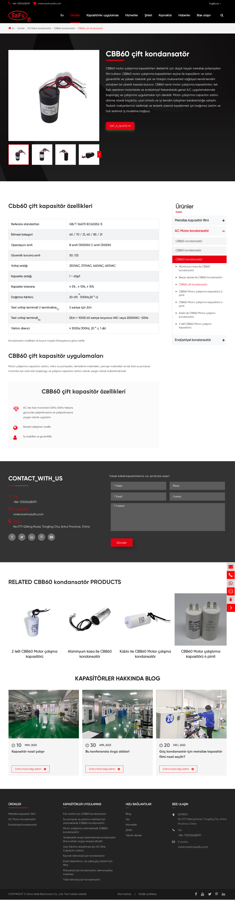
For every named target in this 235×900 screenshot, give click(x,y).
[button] (99, 154)
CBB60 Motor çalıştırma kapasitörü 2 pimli (200, 293)
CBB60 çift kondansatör (90, 28)
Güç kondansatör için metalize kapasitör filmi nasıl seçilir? (190, 754)
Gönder (122, 542)
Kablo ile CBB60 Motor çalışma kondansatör (197, 314)
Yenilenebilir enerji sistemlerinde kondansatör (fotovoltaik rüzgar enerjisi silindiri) (89, 839)
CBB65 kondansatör (189, 241)
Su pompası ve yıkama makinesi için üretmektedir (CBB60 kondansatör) (84, 821)
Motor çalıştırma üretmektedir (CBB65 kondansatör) (85, 830)
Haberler (184, 15)
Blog (128, 814)
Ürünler (75, 15)
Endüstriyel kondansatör (193, 340)
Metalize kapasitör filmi (192, 220)
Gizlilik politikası (148, 894)
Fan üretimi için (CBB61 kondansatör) (84, 814)
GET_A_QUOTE (120, 126)
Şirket (148, 15)
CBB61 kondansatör (189, 250)
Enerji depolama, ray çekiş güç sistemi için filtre (88, 863)
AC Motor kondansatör (39, 28)
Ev (62, 15)
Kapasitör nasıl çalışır (28, 751)
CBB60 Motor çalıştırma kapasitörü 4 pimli (201, 304)
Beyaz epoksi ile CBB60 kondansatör (200, 277)
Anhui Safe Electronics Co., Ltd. (45, 894)
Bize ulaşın (204, 15)
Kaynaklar (165, 15)
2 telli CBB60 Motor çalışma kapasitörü (195, 325)
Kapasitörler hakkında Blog (117, 678)
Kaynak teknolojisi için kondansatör (84, 856)
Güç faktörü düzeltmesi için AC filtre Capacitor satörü (84, 848)
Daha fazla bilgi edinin (30, 769)
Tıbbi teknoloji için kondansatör (81, 879)
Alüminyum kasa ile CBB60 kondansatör (194, 268)
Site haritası (124, 894)
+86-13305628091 (21, 3)
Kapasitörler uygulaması (102, 15)
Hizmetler (131, 15)
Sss (127, 819)
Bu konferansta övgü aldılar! (107, 751)
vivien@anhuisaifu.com (49, 3)
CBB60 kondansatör (64, 28)
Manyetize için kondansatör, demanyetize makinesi (88, 872)
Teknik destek (134, 835)
